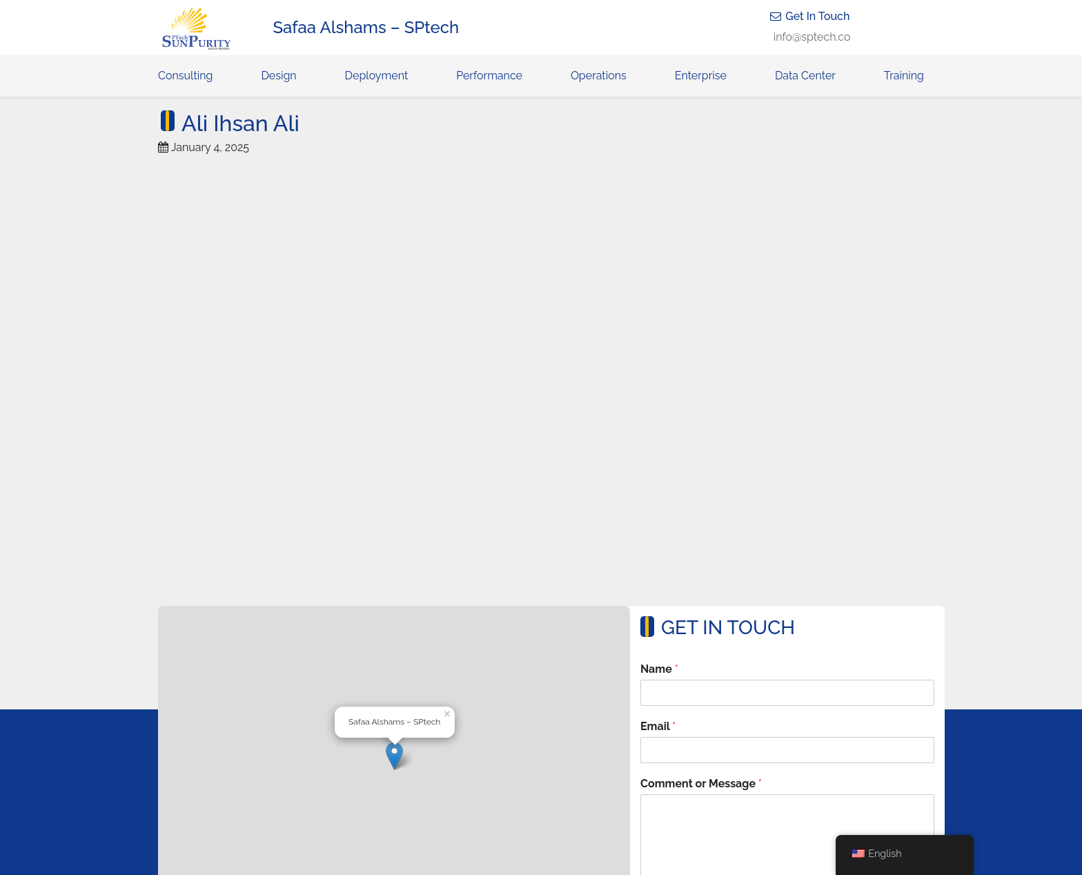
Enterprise (701, 75)
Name (659, 669)
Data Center (805, 75)
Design (278, 75)
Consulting (185, 75)
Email (658, 726)
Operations (599, 75)
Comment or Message (701, 783)
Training (904, 75)
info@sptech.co (812, 36)
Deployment (377, 75)
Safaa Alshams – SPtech (366, 27)
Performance (489, 75)
